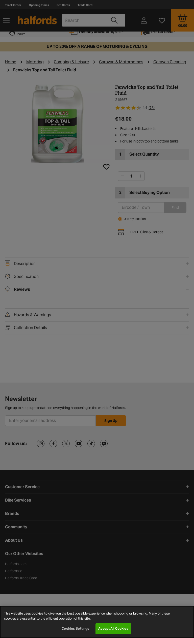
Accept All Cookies (113, 628)
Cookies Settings (75, 628)
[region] (97, 622)
